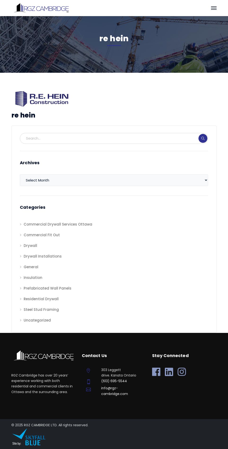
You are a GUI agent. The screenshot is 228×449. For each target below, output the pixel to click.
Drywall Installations (43, 256)
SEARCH (202, 138)
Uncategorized (37, 320)
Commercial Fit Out (42, 234)
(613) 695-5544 (114, 381)
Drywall (30, 245)
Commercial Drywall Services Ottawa (58, 224)
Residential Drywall (41, 298)
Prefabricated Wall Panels (47, 288)
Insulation (33, 277)
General (31, 266)
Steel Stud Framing (41, 309)
